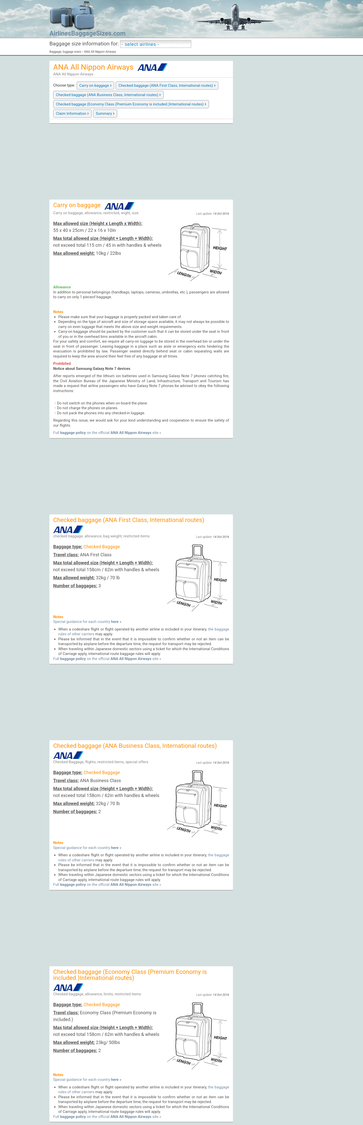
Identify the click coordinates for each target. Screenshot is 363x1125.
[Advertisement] (141, 161)
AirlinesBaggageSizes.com (87, 33)
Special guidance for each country (87, 621)
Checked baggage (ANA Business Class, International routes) (108, 94)
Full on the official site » (107, 432)
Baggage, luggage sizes (65, 51)
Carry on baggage (95, 85)
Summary (105, 113)
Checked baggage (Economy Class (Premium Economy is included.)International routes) (131, 104)
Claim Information (72, 113)
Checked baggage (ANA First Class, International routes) (167, 85)
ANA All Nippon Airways (100, 51)
